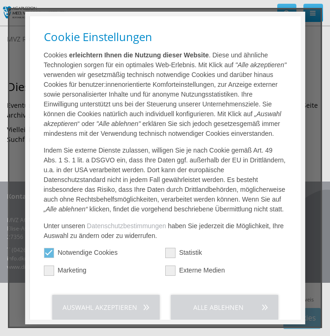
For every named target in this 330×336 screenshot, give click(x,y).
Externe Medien (195, 270)
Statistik (183, 253)
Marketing (64, 270)
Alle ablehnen (218, 307)
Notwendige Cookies (80, 253)
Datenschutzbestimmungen (126, 226)
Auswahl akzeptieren (100, 307)
